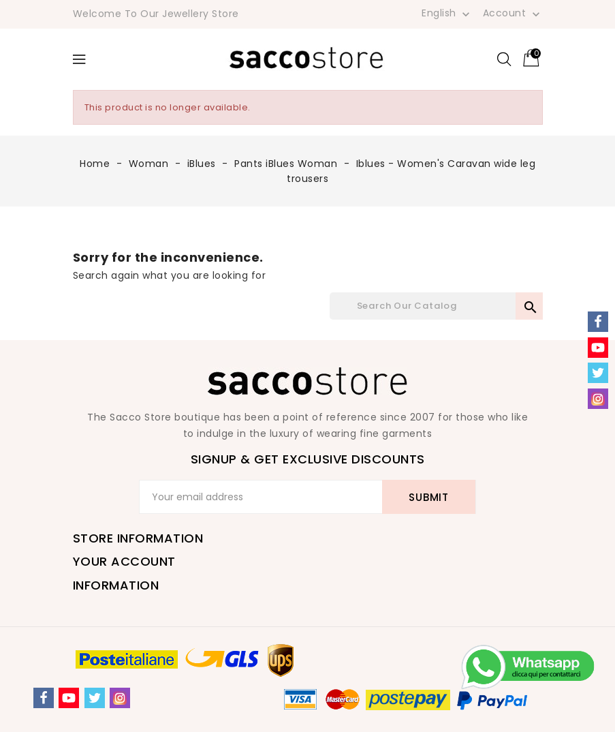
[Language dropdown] (447, 13)
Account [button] (513, 13)
